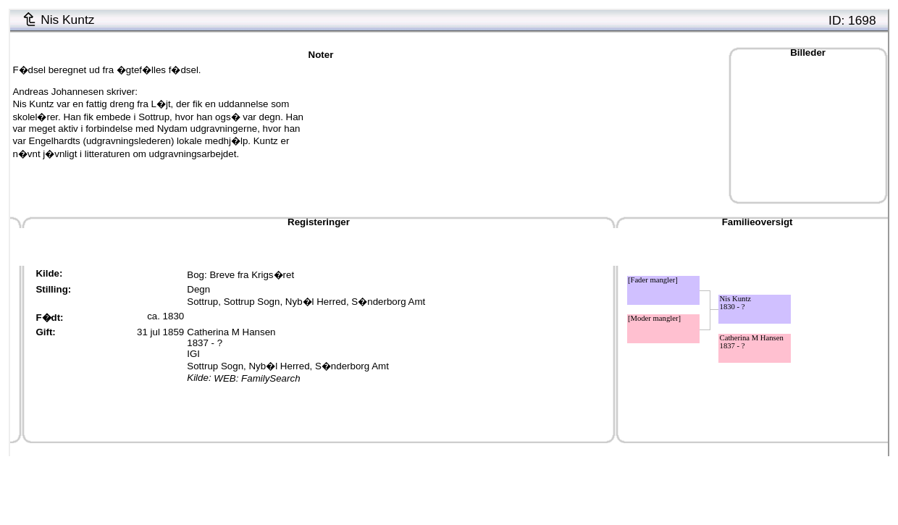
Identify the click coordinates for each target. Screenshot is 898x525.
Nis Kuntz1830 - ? (736, 303)
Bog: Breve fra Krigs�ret (240, 274)
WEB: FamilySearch (257, 378)
